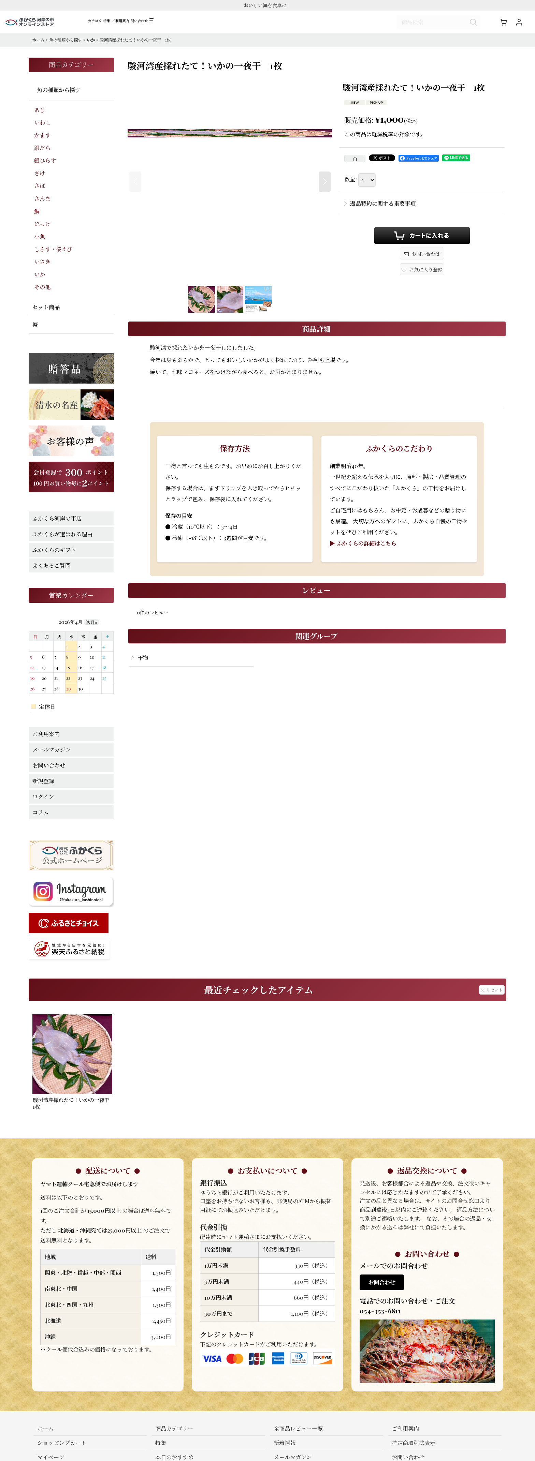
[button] (223, 24)
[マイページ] (519, 23)
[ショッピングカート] (503, 23)
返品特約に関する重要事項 (380, 204)
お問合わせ (381, 1283)
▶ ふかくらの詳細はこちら (363, 544)
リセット (492, 991)
